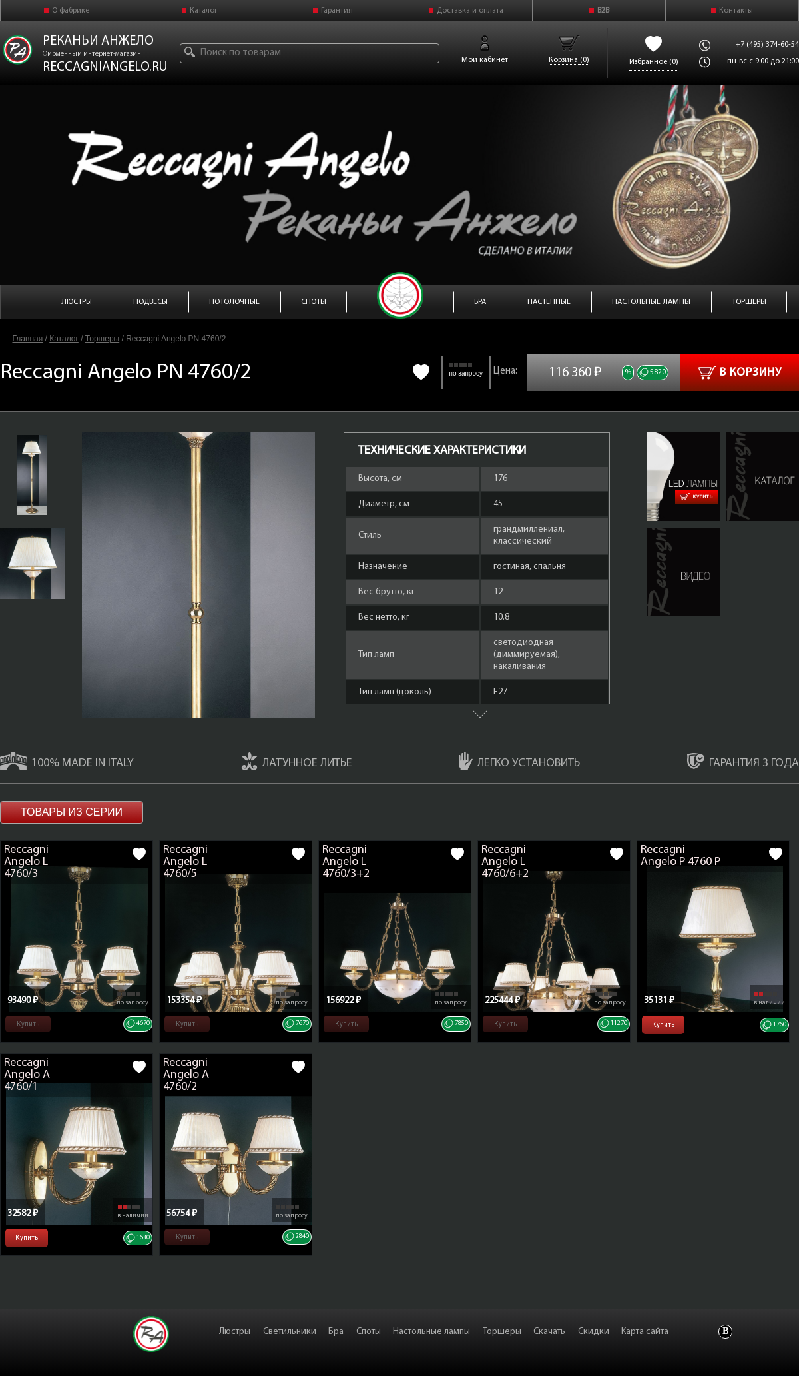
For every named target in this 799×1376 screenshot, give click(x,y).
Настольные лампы (431, 1332)
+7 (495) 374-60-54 (767, 45)
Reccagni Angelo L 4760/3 (26, 862)
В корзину (740, 373)
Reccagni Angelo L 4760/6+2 (505, 862)
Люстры (234, 1332)
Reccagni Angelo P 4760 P (680, 856)
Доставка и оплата (470, 11)
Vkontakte (725, 1332)
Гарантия (337, 11)
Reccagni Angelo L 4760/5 (185, 862)
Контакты (736, 11)
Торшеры (102, 338)
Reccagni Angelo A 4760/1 (27, 1075)
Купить (696, 497)
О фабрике (70, 11)
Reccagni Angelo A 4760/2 (186, 1075)
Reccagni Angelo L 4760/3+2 (346, 862)
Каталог (204, 11)
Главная (28, 338)
